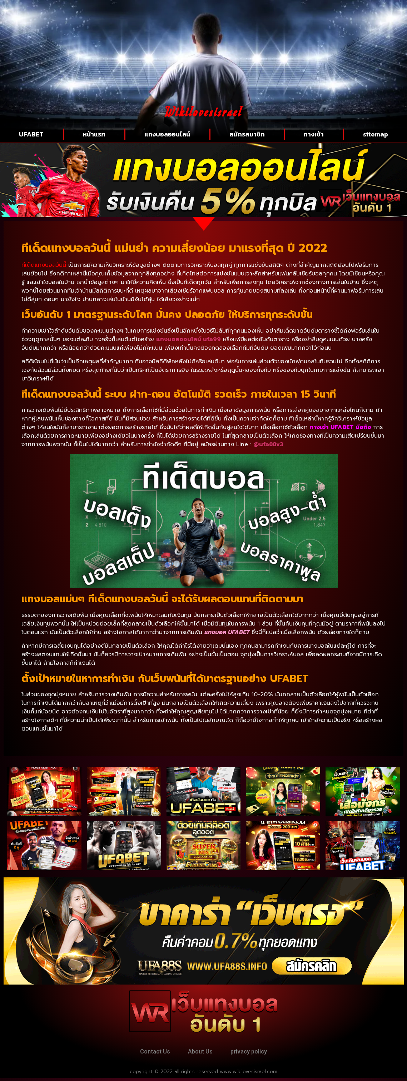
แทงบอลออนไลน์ (167, 134)
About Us (200, 1053)
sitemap (375, 134)
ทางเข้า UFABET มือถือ (340, 427)
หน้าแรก (94, 134)
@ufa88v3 (268, 444)
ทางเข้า (314, 134)
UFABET (31, 134)
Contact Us (149, 1053)
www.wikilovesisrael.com (248, 1074)
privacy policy (255, 1053)
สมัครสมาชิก (247, 134)
